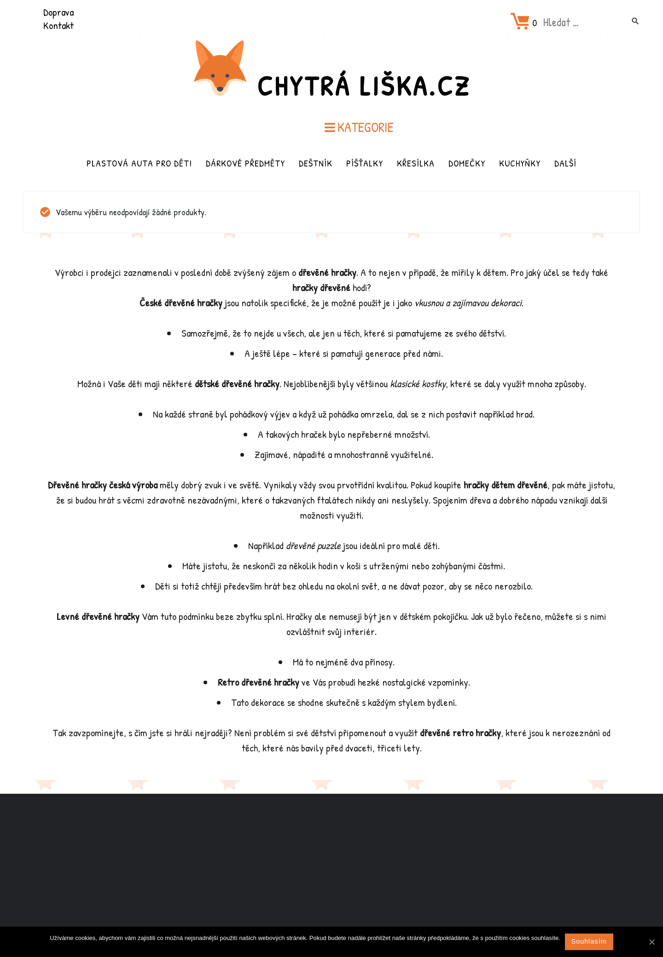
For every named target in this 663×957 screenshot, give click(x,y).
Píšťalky (364, 163)
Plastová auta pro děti (139, 163)
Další (565, 163)
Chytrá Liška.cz (364, 85)
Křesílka (416, 163)
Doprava (58, 12)
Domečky (466, 163)
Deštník (315, 163)
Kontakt (58, 25)
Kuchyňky (520, 163)
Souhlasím (589, 941)
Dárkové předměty (245, 163)
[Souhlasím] (651, 941)
